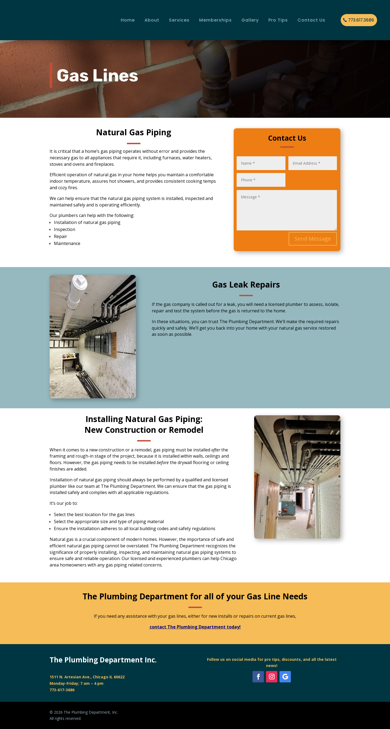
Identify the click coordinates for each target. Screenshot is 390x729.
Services (179, 20)
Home (128, 20)
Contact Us (311, 20)
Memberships (215, 20)
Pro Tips (278, 20)
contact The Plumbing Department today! (195, 627)
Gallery (250, 20)
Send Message (313, 238)
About (151, 20)
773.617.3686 (361, 20)
